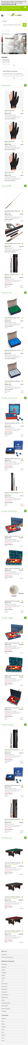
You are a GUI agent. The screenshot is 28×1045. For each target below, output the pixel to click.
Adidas (3, 1024)
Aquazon (3, 1018)
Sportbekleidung (5, 1003)
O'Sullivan (9, 245)
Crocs (2, 1037)
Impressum (4, 954)
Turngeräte (4, 992)
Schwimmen (4, 983)
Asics (2, 1021)
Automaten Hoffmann (12, 864)
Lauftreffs (3, 1011)
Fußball (3, 975)
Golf (2, 981)
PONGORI (9, 112)
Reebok (3, 1035)
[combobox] (14, 21)
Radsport (3, 967)
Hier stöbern (25, 85)
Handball (3, 972)
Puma (2, 1029)
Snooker (8, 31)
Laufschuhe (4, 986)
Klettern (3, 978)
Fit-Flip (3, 1000)
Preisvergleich (5, 994)
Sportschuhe (4, 997)
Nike (2, 1032)
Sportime (9, 319)
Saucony (3, 1026)
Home (2, 31)
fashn (2, 1040)
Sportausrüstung (5, 1008)
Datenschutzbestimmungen (7, 4)
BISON (8, 212)
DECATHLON (4, 1006)
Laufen (3, 970)
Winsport (9, 424)
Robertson (9, 276)
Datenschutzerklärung (7, 957)
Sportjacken (4, 989)
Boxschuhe (4, 964)
